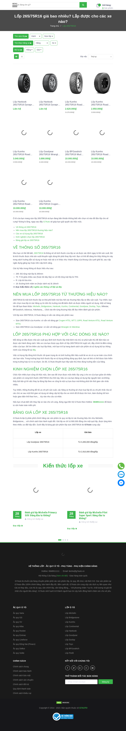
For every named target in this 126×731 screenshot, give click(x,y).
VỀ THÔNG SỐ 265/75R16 (37, 247)
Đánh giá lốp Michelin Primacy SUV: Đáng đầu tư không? (41, 514)
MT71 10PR (77, 320)
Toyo (98, 306)
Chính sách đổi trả (21, 684)
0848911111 (54, 571)
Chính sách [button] (19, 661)
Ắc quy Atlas (18, 626)
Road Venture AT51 (91, 320)
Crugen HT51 (64, 320)
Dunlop (92, 306)
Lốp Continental (72, 626)
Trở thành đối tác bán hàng (81, 676)
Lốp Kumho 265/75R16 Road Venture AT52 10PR (23, 153)
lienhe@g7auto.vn (76, 571)
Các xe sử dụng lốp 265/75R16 (29, 233)
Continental (74, 306)
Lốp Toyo (69, 644)
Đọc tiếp (18, 526)
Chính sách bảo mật (22, 675)
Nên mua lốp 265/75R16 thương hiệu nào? (34, 230)
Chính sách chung (21, 666)
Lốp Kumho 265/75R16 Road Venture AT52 (73, 103)
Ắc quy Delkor (19, 648)
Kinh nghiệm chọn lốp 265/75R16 (30, 237)
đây (34, 350)
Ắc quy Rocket (19, 631)
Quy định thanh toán (22, 689)
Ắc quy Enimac (19, 635)
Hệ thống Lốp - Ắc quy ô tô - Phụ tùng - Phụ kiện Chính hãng (63, 566)
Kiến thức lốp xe (63, 466)
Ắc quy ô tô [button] (20, 607)
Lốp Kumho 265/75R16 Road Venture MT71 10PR (101, 153)
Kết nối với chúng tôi (77, 661)
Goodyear (84, 306)
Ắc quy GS (17, 617)
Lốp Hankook (71, 631)
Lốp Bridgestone (72, 617)
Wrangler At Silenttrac (70, 327)
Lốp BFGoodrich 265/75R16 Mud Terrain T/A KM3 (73, 153)
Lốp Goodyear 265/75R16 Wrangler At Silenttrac (49, 153)
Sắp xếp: (83, 56)
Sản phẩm (107, 6)
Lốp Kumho (70, 622)
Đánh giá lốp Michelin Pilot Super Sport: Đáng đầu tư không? (93, 515)
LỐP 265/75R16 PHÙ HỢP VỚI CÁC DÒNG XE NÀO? (61, 334)
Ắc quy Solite (18, 653)
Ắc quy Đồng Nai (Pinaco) (24, 644)
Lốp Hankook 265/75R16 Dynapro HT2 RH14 (23, 103)
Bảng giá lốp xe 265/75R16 (27, 240)
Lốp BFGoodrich (72, 648)
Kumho (64, 306)
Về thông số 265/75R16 (26, 227)
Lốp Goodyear (71, 635)
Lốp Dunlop (70, 640)
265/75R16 (38, 253)
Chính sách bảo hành (22, 671)
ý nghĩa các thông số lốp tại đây (47, 287)
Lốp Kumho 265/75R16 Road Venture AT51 (99, 103)
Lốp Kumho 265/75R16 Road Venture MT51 (21, 202)
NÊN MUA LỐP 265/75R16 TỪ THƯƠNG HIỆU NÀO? (60, 294)
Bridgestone (46, 306)
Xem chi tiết (62, 576)
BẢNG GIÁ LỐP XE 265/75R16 (40, 412)
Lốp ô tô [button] (70, 607)
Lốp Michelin (70, 613)
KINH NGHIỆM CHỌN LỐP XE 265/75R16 (51, 369)
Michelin (36, 306)
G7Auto (46, 222)
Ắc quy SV (17, 622)
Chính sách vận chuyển (23, 680)
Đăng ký (105, 682)
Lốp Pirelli (69, 653)
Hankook (56, 306)
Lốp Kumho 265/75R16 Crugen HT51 (48, 202)
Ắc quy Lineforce (20, 640)
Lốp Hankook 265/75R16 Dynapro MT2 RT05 (49, 103)
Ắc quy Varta (18, 613)
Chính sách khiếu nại (22, 693)
